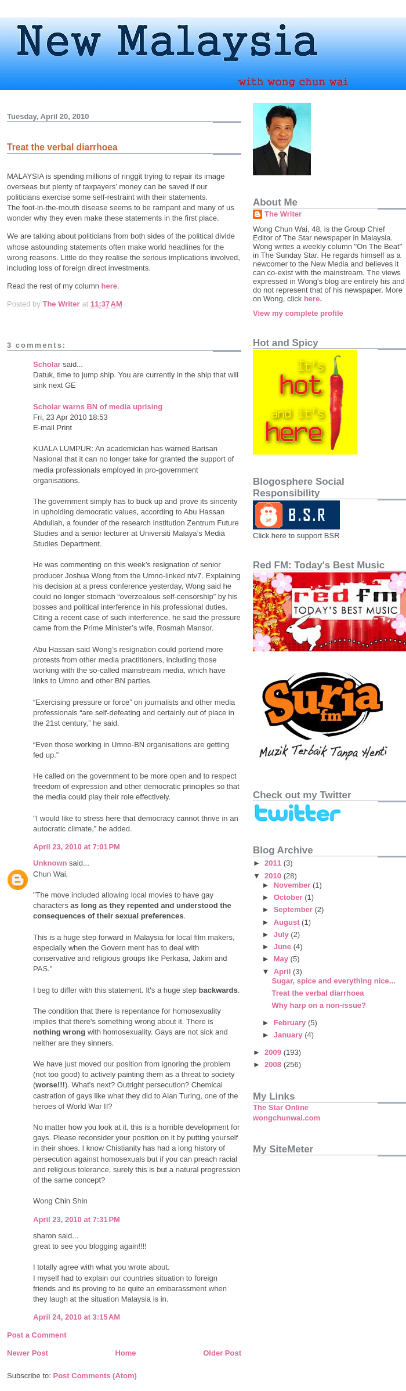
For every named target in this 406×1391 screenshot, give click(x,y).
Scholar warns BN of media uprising (97, 406)
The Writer (283, 214)
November (293, 885)
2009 (274, 1052)
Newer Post (27, 1353)
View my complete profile (298, 313)
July (282, 934)
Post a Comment (37, 1335)
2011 (274, 863)
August (288, 922)
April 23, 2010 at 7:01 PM (76, 846)
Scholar (47, 364)
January (289, 1034)
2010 (274, 875)
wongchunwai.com (286, 1117)
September (294, 909)
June (283, 946)
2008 (274, 1064)
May (282, 958)
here (109, 286)
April (283, 971)
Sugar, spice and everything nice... (333, 980)
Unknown (50, 863)
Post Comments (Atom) (95, 1375)
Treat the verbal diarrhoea (317, 993)
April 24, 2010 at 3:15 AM (76, 1317)
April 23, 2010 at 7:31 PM (76, 1219)
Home (125, 1353)
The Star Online (281, 1107)
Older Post (222, 1353)
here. (313, 298)
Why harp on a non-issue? (318, 1005)
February (291, 1022)
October (289, 897)
